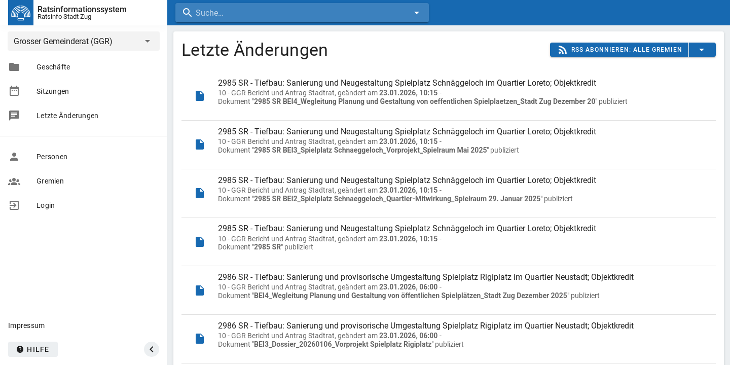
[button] (84, 41)
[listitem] (448, 96)
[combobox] (302, 12)
